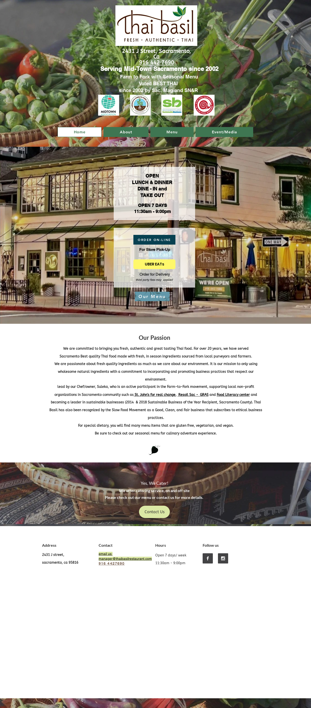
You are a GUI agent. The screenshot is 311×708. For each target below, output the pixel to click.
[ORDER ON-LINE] (154, 240)
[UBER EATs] (154, 264)
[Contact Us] (154, 512)
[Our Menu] (152, 296)
